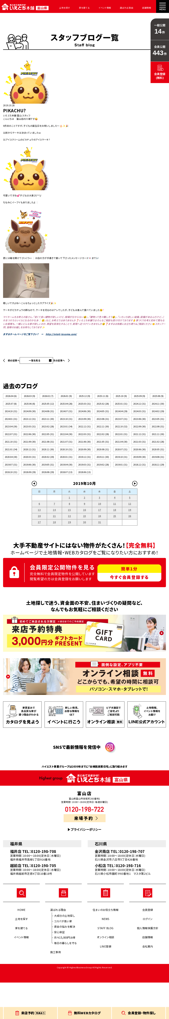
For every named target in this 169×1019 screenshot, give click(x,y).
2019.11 (102, 485)
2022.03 (84, 452)
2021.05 (102, 463)
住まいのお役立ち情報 (106, 946)
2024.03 (139, 419)
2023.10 (66, 430)
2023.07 (121, 430)
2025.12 (84, 397)
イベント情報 (96, 7)
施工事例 (55, 988)
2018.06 (84, 507)
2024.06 (84, 419)
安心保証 (59, 968)
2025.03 (84, 408)
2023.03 (29, 441)
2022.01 (121, 452)
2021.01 (11, 474)
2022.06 (29, 452)
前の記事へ (14, 360)
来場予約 (86, 855)
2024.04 (121, 419)
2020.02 (47, 485)
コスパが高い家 (63, 957)
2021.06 (84, 463)
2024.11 (158, 408)
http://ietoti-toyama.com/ (61, 334)
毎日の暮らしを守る (65, 979)
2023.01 (66, 441)
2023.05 (158, 430)
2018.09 (29, 507)
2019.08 (158, 485)
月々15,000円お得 (64, 974)
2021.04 (121, 463)
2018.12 (139, 496)
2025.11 (102, 397)
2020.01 (66, 485)
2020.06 (139, 474)
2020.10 (66, 474)
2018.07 (66, 507)
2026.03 (29, 397)
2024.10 (11, 419)
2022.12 (84, 441)
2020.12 (29, 474)
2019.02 (102, 496)
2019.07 (11, 496)
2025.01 (121, 408)
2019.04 (66, 496)
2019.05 (47, 496)
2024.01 (11, 430)
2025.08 (158, 397)
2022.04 (66, 452)
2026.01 (66, 397)
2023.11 (47, 430)
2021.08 (47, 463)
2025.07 (11, 408)
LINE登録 (105, 983)
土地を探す (60, 7)
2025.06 (29, 408)
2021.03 (139, 463)
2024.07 (66, 419)
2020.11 (47, 474)
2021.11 (158, 452)
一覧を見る (34, 360)
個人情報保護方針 (147, 964)
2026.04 (11, 397)
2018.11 (158, 496)
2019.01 (121, 496)
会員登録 (147, 946)
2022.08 (158, 441)
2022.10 (121, 441)
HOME (21, 946)
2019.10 (121, 485)
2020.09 (84, 474)
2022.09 (139, 441)
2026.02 (47, 397)
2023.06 (139, 430)
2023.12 (29, 430)
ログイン (148, 955)
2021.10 (11, 463)
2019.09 (139, 485)
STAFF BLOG (106, 964)
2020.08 (102, 474)
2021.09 (29, 463)
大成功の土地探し (64, 952)
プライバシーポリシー (86, 866)
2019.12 (84, 485)
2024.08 (47, 419)
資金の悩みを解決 (64, 963)
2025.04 (66, 408)
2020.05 (158, 474)
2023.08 (102, 430)
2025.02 (102, 408)
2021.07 (66, 463)
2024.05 (102, 419)
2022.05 (47, 452)
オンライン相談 (105, 973)
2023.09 (84, 430)
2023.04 (11, 441)
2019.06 (29, 496)
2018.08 (47, 507)
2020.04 (11, 485)
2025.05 (47, 408)
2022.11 (102, 441)
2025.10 (121, 397)
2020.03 (29, 485)
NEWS (105, 955)
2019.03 (84, 496)
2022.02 (102, 452)
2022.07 (11, 452)
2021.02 (158, 463)
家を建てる (78, 7)
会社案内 (149, 7)
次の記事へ (59, 360)
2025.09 (139, 397)
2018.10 (11, 507)
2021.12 (139, 452)
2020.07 (121, 474)
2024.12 (139, 408)
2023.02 (47, 441)
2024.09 (29, 419)
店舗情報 (134, 7)
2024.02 (158, 419)
